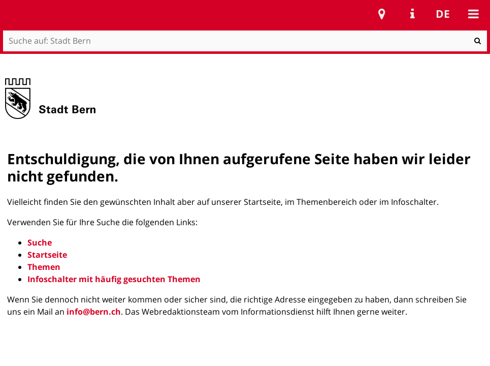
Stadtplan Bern (382, 13)
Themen (43, 266)
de (443, 14)
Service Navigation (412, 13)
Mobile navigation (473, 13)
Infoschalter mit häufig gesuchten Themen (114, 279)
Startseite (47, 254)
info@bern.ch (94, 311)
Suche (39, 242)
